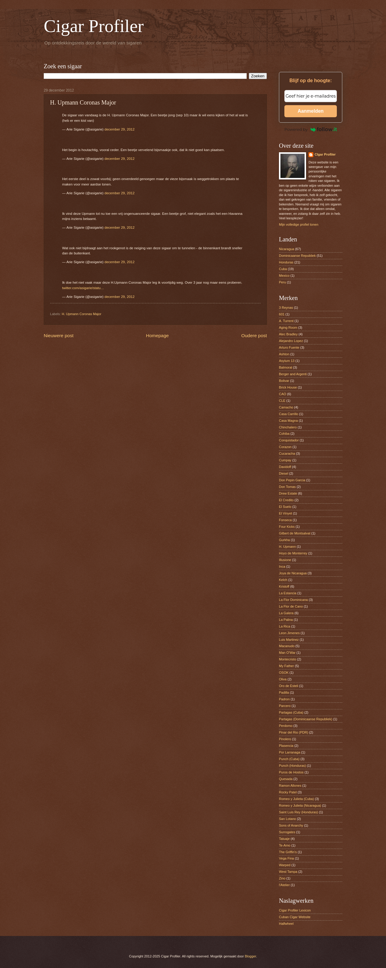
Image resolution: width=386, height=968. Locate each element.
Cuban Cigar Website (295, 917)
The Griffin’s (288, 852)
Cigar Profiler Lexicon (295, 910)
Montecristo (287, 659)
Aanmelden (311, 111)
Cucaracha (287, 453)
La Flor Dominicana (293, 600)
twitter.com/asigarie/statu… (83, 288)
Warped (284, 865)
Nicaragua (286, 249)
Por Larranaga (289, 752)
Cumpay (285, 460)
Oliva (282, 679)
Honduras (286, 262)
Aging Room (288, 327)
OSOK (284, 672)
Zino (282, 878)
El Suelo (285, 506)
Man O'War (287, 652)
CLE (282, 400)
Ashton (284, 354)
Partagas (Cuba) (291, 712)
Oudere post (254, 335)
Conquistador (289, 440)
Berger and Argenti (293, 374)
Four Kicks (287, 526)
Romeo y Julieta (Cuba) (296, 799)
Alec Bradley (288, 334)
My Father (286, 666)
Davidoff (285, 467)
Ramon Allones (290, 785)
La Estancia (287, 593)
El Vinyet (285, 513)
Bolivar (284, 380)
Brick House (288, 387)
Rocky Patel (288, 792)
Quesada (286, 779)
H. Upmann (287, 546)
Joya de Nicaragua (293, 573)
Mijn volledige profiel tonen (298, 224)
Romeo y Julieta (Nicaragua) (300, 805)
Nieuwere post (59, 335)
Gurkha (284, 540)
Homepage (157, 335)
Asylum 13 (287, 361)
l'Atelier (284, 885)
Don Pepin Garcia (292, 480)
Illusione (285, 560)
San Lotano (287, 819)
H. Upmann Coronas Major (81, 314)
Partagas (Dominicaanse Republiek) (305, 719)
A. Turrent (286, 321)
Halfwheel (286, 923)
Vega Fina (286, 858)
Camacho (286, 407)
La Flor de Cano (291, 606)
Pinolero (285, 739)
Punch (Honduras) (292, 765)
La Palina (286, 619)
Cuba (283, 269)
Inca (282, 566)
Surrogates (287, 832)
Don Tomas (287, 487)
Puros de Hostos (291, 772)
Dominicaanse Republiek (297, 255)
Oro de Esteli (288, 686)
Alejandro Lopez (291, 341)
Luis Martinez (289, 639)
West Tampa (288, 871)
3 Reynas (286, 307)
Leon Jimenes (289, 633)
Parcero (285, 706)
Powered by (310, 129)
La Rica (284, 626)
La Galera (286, 613)
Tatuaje (284, 839)
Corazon (285, 447)
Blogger (250, 956)
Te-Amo (284, 845)
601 (281, 314)
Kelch (283, 580)
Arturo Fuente (289, 347)
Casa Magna (288, 420)
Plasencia (286, 745)
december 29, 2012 (119, 129)
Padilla (284, 692)
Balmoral (285, 367)
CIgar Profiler (325, 154)
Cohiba (284, 433)
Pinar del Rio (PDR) (293, 732)
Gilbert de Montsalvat (294, 533)
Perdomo (286, 726)
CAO (282, 394)
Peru (282, 282)
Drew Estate (288, 493)
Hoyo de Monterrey (293, 553)
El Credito (286, 500)
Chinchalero (288, 427)
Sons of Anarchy (291, 825)
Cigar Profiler (94, 26)
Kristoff (284, 586)
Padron (284, 699)
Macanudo (287, 646)
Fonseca (285, 520)
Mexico (284, 275)
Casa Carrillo (288, 414)
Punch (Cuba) (289, 759)
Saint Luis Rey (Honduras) (298, 812)
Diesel (283, 473)
